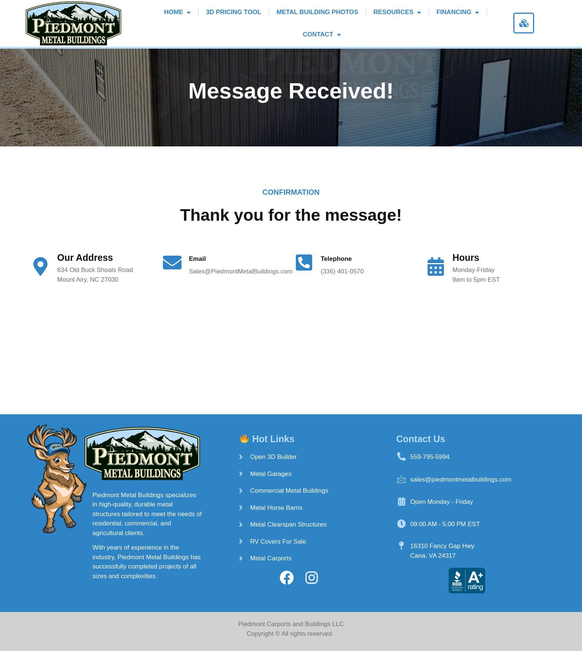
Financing (457, 12)
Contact (322, 35)
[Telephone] (304, 262)
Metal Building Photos (317, 12)
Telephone (336, 258)
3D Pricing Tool (233, 12)
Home (177, 12)
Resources (397, 12)
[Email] (172, 262)
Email (197, 258)
